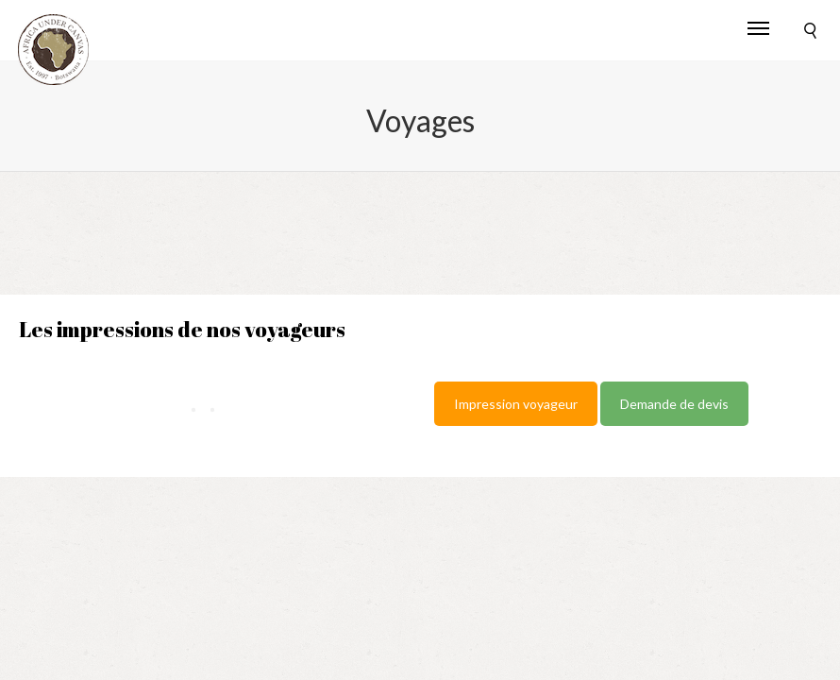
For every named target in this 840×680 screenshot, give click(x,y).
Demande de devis (674, 404)
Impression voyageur (516, 404)
